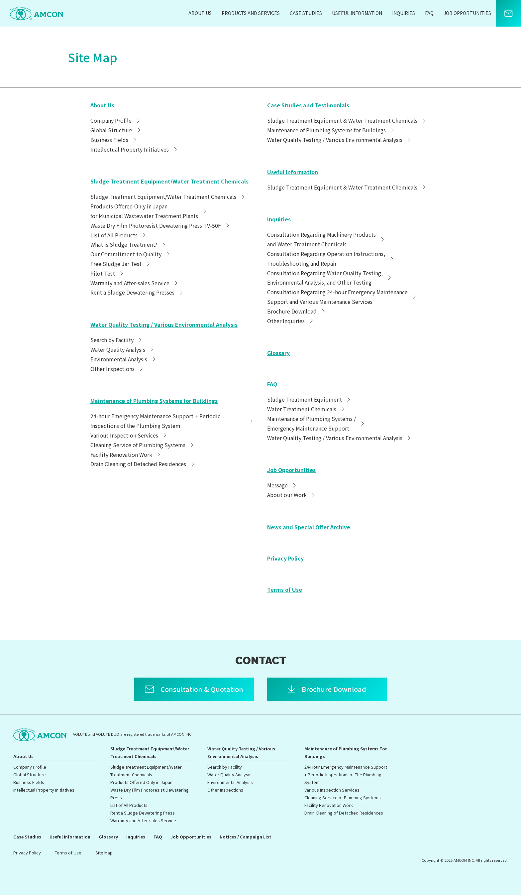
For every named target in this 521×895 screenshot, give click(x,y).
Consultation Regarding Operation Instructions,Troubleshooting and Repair (331, 258)
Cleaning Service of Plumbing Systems (142, 445)
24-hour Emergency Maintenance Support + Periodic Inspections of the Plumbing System (172, 421)
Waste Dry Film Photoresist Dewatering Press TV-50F (160, 225)
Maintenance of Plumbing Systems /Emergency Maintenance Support (316, 423)
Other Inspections (117, 369)
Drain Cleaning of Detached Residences (143, 464)
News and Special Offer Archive (308, 527)
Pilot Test (107, 273)
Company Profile (116, 120)
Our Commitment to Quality (130, 254)
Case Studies (306, 13)
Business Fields (114, 140)
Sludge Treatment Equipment (309, 399)
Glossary (278, 353)
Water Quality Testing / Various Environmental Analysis (164, 324)
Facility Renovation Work (126, 454)
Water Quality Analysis (122, 349)
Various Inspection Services (129, 435)
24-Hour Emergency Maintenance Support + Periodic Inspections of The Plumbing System (345, 774)
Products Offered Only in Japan (141, 782)
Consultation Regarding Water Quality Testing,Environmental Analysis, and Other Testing (330, 278)
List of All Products (119, 235)
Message (282, 485)
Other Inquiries (291, 321)
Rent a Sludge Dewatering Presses (137, 292)
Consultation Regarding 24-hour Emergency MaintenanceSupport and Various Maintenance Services (342, 297)
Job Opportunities (467, 13)
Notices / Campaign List (245, 836)
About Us (200, 13)
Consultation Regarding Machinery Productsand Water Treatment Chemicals (326, 239)
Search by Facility (117, 340)
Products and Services (251, 13)
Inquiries (403, 13)
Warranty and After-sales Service (134, 283)
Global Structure (116, 130)
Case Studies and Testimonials (308, 105)
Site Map (104, 852)
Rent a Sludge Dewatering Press (142, 813)
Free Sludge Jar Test (121, 264)
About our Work (292, 495)
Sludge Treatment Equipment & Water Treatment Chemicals (347, 120)
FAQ (429, 13)
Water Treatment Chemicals (306, 409)
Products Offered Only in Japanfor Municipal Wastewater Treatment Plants (149, 211)
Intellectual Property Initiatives (134, 149)
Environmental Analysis (123, 359)
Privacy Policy (285, 558)
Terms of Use (284, 589)
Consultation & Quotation (201, 689)
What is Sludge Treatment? (128, 244)
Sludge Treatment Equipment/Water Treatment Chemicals (169, 181)
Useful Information (357, 13)
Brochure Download (297, 311)
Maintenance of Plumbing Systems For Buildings (345, 752)
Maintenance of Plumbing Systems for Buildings (154, 401)
